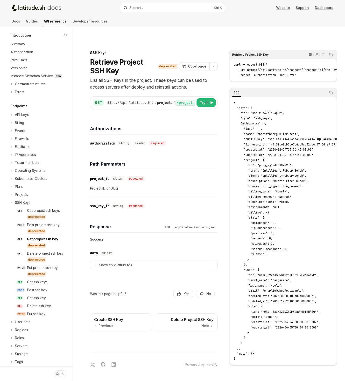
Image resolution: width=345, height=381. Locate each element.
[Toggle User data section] (20, 322)
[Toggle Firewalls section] (19, 139)
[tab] (239, 79)
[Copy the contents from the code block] (334, 41)
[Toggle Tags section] (16, 362)
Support (302, 8)
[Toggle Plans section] (16, 186)
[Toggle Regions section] (19, 330)
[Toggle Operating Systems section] (27, 171)
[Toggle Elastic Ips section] (20, 147)
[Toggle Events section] (17, 131)
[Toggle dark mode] (60, 373)
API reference (55, 23)
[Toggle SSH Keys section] (20, 202)
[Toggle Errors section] (17, 92)
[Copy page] (197, 53)
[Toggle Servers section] (18, 346)
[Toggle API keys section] (19, 115)
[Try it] (209, 89)
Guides (32, 23)
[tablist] (281, 80)
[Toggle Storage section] (19, 354)
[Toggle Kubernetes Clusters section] (28, 179)
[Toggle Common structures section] (28, 84)
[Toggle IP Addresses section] (23, 155)
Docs (16, 23)
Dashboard (324, 8)
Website (283, 8)
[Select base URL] (136, 89)
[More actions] (216, 53)
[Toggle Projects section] (19, 194)
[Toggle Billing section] (17, 123)
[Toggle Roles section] (17, 338)
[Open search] (172, 7)
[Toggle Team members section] (24, 163)
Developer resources (90, 23)
